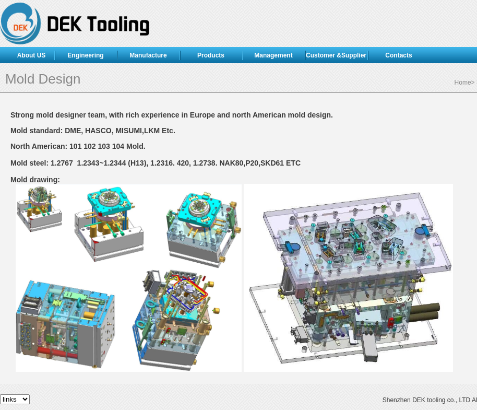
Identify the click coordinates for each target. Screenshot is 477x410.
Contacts (398, 55)
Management (273, 55)
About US (31, 55)
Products (210, 55)
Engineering (85, 55)
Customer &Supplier (336, 55)
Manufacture (147, 55)
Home (463, 82)
